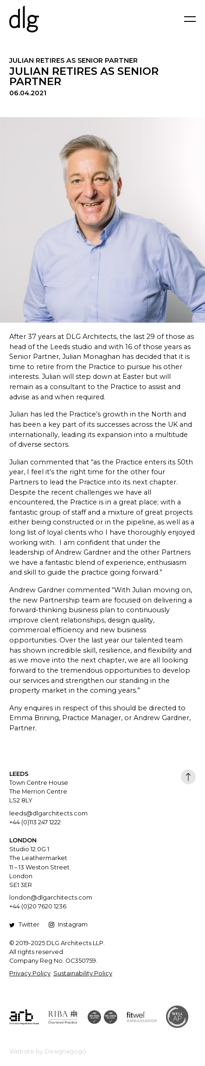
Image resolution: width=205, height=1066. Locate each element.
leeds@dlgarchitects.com (48, 813)
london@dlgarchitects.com (50, 897)
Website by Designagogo (47, 1051)
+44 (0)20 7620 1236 (37, 906)
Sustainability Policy (82, 973)
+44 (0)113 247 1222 (35, 822)
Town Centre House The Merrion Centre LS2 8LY (38, 791)
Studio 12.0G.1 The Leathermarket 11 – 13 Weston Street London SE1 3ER (39, 867)
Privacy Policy (30, 973)
